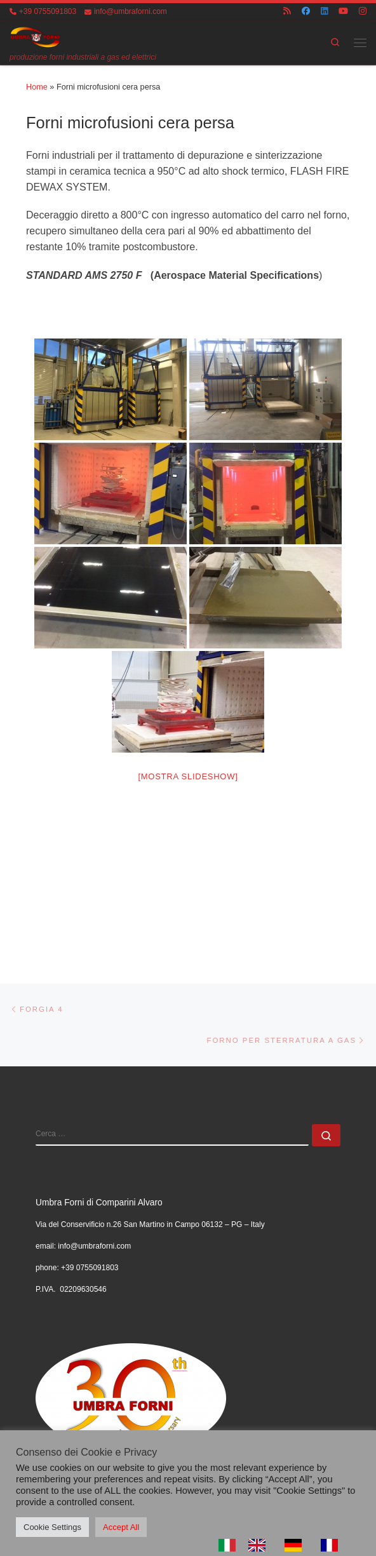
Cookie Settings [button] (52, 1527)
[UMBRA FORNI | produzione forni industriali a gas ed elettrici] (36, 36)
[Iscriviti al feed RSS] (287, 11)
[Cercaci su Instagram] (362, 11)
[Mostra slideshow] (188, 776)
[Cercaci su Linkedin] (324, 11)
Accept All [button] (121, 1527)
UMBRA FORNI (92, 1414)
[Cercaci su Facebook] (306, 11)
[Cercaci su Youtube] (343, 11)
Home (37, 87)
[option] (260, 1545)
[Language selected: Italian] (284, 1545)
